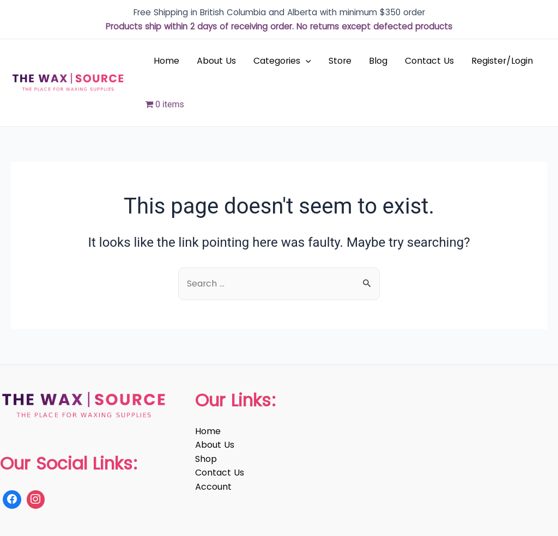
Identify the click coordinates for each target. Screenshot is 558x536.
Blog (378, 60)
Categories (282, 61)
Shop (206, 459)
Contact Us (429, 60)
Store (340, 60)
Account (213, 486)
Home (166, 60)
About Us (216, 60)
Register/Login (502, 60)
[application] (305, 61)
